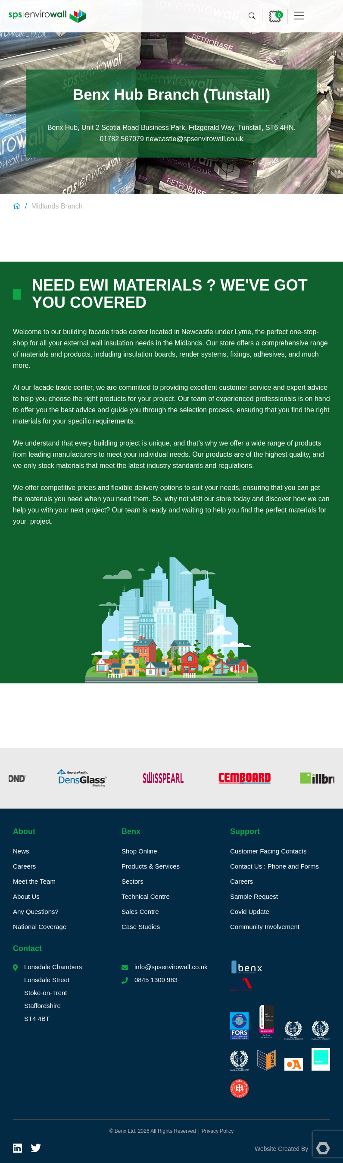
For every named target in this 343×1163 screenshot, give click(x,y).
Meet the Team (34, 881)
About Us (26, 896)
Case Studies (141, 926)
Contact (27, 948)
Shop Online (139, 851)
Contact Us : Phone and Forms (274, 866)
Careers (24, 866)
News (21, 851)
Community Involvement (264, 926)
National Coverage (39, 926)
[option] (45, 778)
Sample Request (254, 896)
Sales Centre (140, 911)
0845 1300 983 (156, 979)
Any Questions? (36, 911)
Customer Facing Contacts (268, 851)
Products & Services (151, 866)
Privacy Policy (218, 1131)
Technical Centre (146, 896)
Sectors (132, 881)
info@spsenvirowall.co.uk (170, 966)
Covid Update (249, 911)
